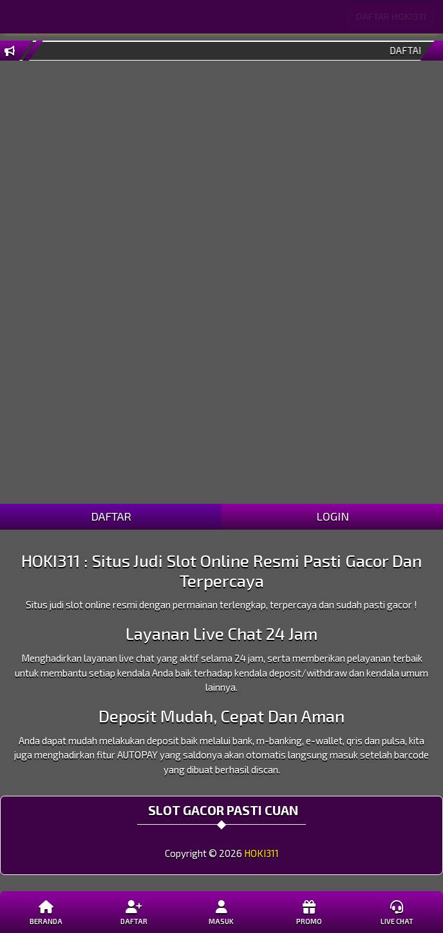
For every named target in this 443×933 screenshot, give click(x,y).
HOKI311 (261, 853)
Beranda (46, 911)
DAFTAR (111, 516)
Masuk (221, 911)
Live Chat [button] (396, 911)
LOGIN (332, 516)
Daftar (134, 911)
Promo (309, 911)
